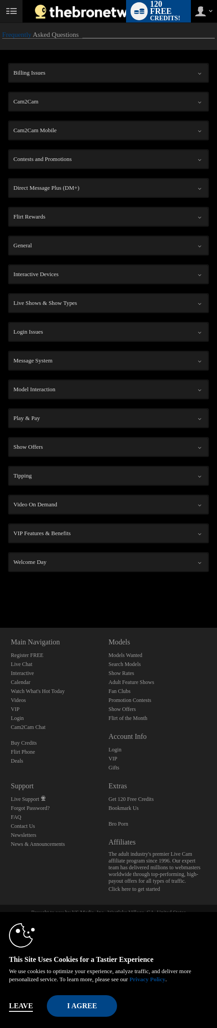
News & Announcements (38, 844)
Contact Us (23, 826)
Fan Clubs (119, 691)
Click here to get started (134, 889)
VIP (15, 709)
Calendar (20, 682)
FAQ (16, 817)
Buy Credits (24, 743)
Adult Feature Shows (131, 682)
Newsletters (23, 835)
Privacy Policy (147, 979)
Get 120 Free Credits (131, 799)
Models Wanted (125, 655)
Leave (21, 1006)
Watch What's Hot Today (38, 691)
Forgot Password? (30, 808)
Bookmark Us (123, 808)
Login (17, 718)
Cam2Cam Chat (28, 727)
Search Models (124, 664)
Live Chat (21, 664)
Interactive (22, 673)
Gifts (113, 767)
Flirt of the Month (127, 718)
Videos (18, 700)
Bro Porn (118, 824)
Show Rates (121, 673)
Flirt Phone (23, 752)
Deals (17, 761)
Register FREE (27, 655)
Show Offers (122, 709)
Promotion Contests (129, 700)
